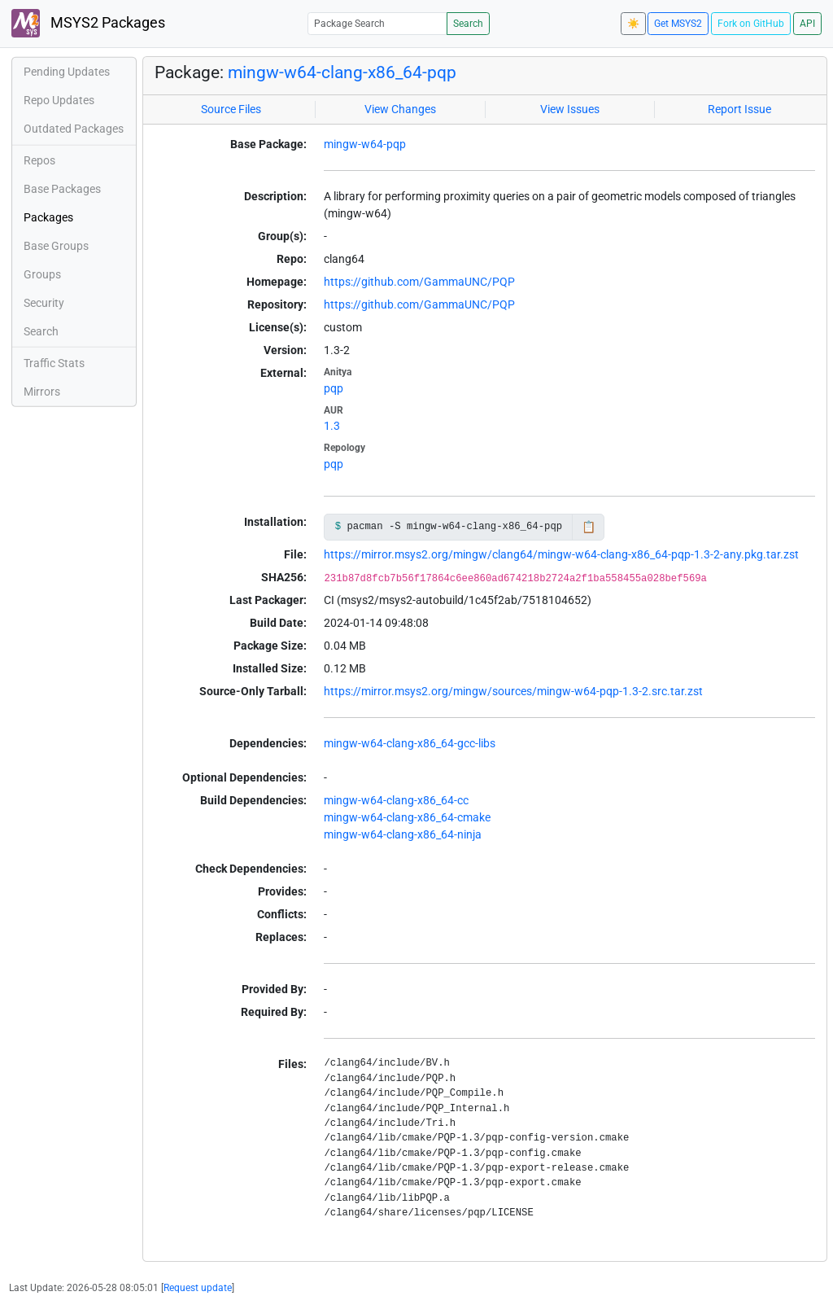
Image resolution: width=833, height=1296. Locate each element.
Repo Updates (59, 100)
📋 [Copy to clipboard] (588, 526)
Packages (48, 217)
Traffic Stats (54, 363)
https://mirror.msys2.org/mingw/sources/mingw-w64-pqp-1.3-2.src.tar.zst (513, 691)
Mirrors (42, 391)
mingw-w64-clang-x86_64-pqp (342, 72)
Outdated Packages (74, 128)
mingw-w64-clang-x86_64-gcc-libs (409, 743)
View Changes (400, 109)
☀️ (633, 23)
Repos (39, 160)
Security (44, 302)
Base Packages (62, 188)
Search (468, 23)
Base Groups (56, 245)
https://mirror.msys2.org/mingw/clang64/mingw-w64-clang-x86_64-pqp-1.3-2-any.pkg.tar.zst (561, 554)
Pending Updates (67, 71)
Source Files (231, 109)
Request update (198, 1288)
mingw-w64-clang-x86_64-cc (396, 800)
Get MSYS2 (678, 23)
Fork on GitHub (750, 23)
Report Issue (739, 109)
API (807, 23)
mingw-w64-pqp (365, 144)
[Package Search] (377, 23)
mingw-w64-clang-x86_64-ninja (403, 834)
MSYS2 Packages (88, 23)
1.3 (332, 425)
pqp (333, 388)
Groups (42, 274)
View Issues (570, 109)
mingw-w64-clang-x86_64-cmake (407, 817)
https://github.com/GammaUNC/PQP (419, 281)
